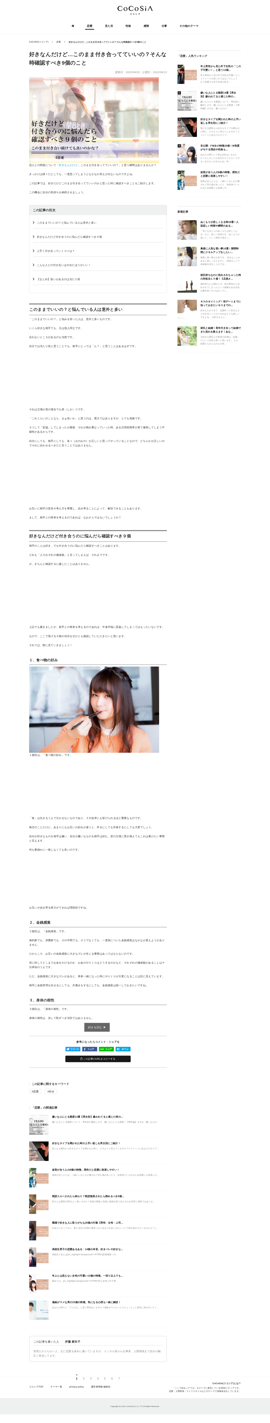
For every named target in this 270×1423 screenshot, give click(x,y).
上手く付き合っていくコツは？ (56, 250)
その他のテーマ (188, 26)
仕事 (164, 26)
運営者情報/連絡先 (101, 1388)
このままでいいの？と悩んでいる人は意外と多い (67, 222)
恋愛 (90, 26)
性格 (128, 26)
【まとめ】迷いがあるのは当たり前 (58, 279)
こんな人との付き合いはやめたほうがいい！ (64, 265)
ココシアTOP (36, 1388)
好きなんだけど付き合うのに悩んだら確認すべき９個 (69, 236)
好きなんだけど (68, 165)
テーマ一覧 (56, 1388)
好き (52, 1091)
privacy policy (76, 1388)
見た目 (109, 26)
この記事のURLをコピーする (98, 1058)
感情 (146, 26)
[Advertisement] (98, 378)
